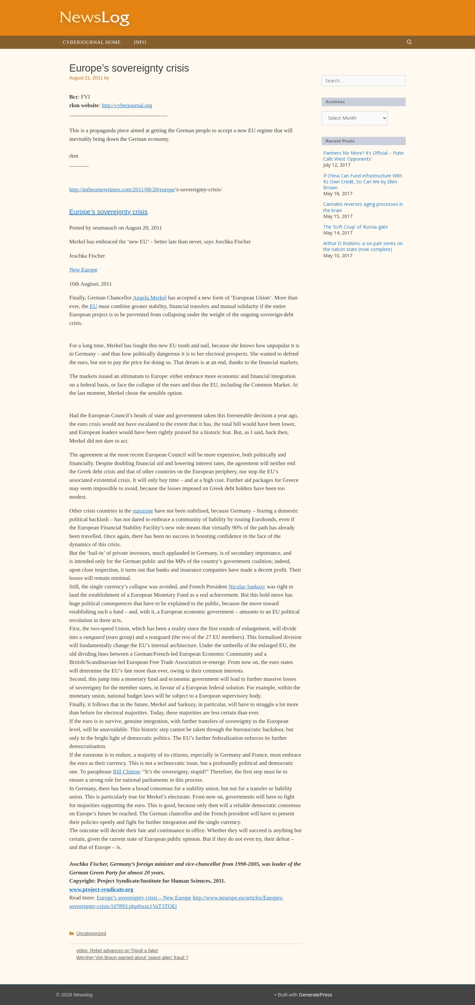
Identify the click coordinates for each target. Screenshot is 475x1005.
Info (140, 42)
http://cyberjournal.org (127, 105)
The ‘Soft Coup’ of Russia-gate (355, 227)
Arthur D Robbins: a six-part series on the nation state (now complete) (363, 246)
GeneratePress (315, 994)
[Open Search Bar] (409, 42)
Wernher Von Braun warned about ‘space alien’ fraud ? (132, 957)
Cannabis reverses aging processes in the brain (363, 207)
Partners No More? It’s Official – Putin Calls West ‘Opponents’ (363, 156)
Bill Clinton (126, 772)
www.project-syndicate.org (101, 889)
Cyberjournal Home (92, 42)
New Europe (83, 270)
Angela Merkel (149, 298)
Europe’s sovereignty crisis (108, 211)
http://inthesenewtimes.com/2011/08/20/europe (122, 189)
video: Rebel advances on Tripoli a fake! (117, 950)
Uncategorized (91, 933)
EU (93, 306)
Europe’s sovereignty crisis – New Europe (144, 898)
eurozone (143, 511)
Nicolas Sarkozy (247, 586)
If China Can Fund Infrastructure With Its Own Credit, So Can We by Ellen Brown (362, 182)
